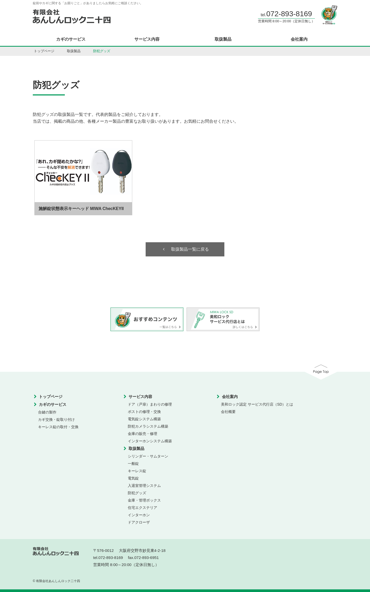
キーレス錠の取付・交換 (58, 427)
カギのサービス (71, 39)
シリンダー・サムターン (148, 456)
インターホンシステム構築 (150, 441)
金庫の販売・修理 (142, 434)
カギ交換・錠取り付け (56, 419)
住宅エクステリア (142, 507)
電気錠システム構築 (144, 419)
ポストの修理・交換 (144, 412)
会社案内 (299, 39)
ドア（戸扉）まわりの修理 (150, 404)
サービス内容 (147, 39)
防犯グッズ (137, 493)
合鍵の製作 (47, 412)
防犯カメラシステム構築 (148, 426)
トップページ (44, 51)
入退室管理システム (144, 485)
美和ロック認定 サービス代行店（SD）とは (257, 404)
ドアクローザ (139, 522)
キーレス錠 (137, 471)
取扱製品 (223, 39)
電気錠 (133, 478)
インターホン (139, 515)
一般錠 (133, 463)
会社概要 (228, 412)
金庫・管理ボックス (144, 500)
